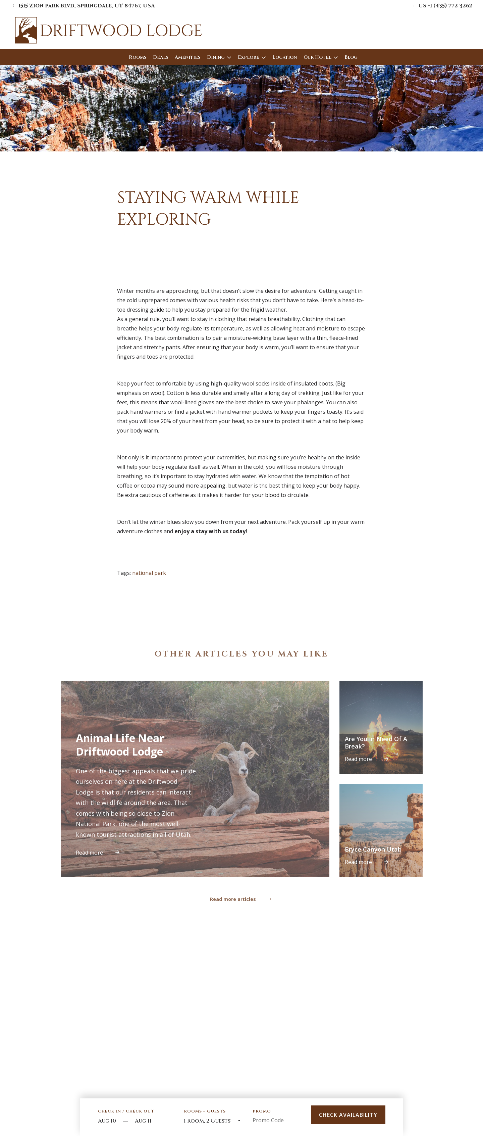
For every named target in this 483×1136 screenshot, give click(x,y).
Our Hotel (317, 57)
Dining (216, 57)
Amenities (187, 57)
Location (284, 57)
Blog (351, 57)
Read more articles (241, 913)
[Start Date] (108, 1121)
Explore (248, 57)
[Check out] (153, 1121)
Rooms (137, 57)
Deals (160, 57)
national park (149, 573)
